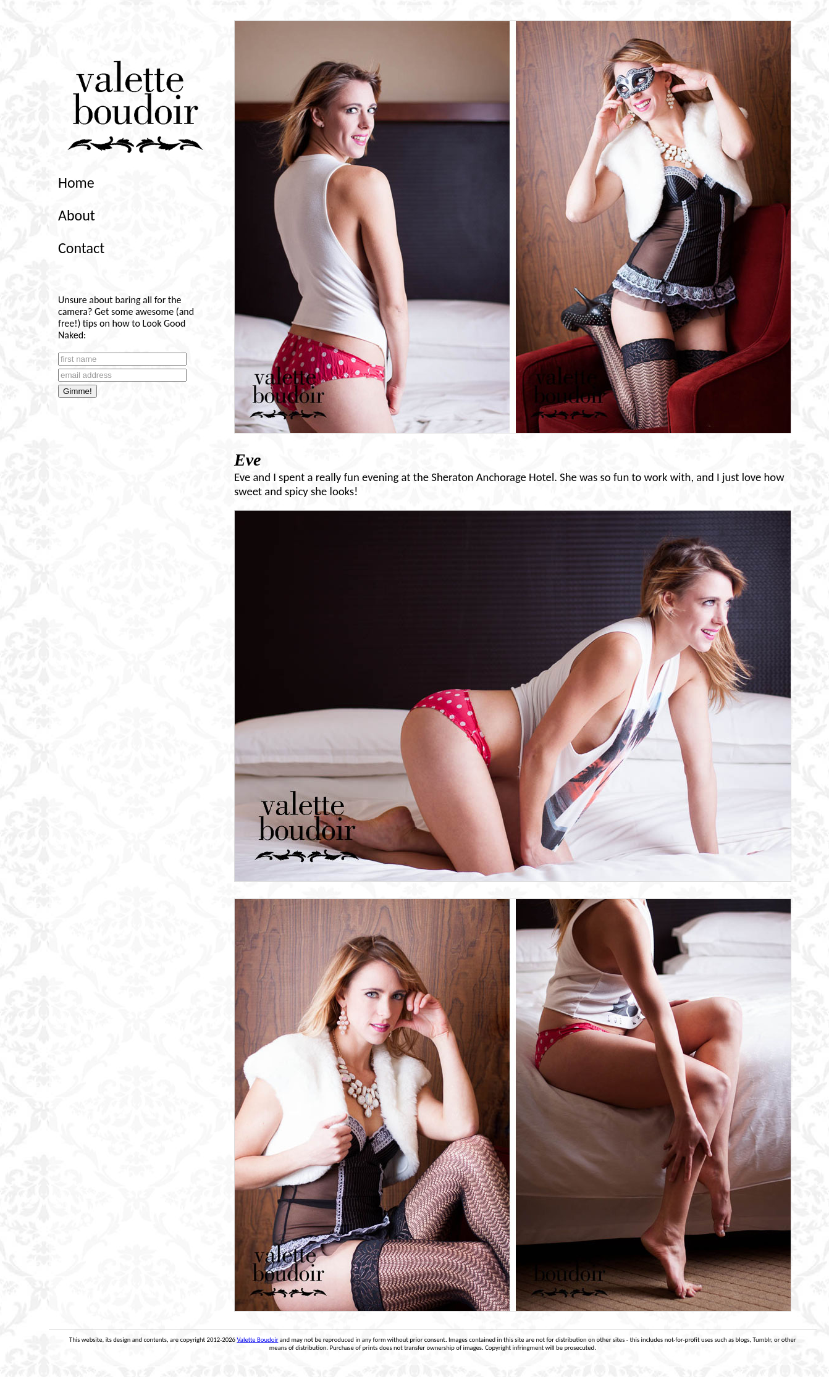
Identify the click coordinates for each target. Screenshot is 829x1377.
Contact (81, 248)
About (76, 215)
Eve (247, 459)
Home (76, 182)
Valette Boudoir (257, 1340)
